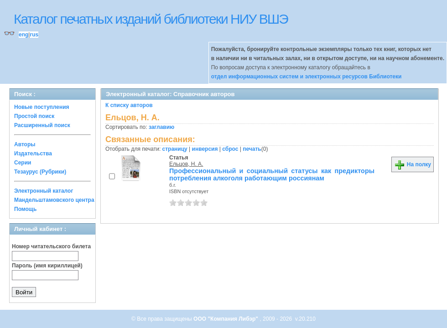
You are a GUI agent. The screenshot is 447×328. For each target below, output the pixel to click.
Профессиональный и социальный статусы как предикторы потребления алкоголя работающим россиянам (271, 174)
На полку (412, 164)
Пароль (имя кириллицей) (47, 265)
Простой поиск (34, 116)
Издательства (33, 153)
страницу (174, 149)
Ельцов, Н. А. (186, 164)
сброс (230, 149)
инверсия (205, 149)
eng (23, 34)
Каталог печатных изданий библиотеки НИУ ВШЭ (151, 18)
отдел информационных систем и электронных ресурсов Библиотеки (306, 76)
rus (34, 34)
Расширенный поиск (42, 125)
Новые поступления (41, 107)
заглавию (161, 127)
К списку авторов (129, 105)
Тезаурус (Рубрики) (40, 172)
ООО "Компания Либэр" (226, 319)
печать (252, 149)
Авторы (25, 144)
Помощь (25, 209)
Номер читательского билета (51, 246)
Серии (22, 162)
